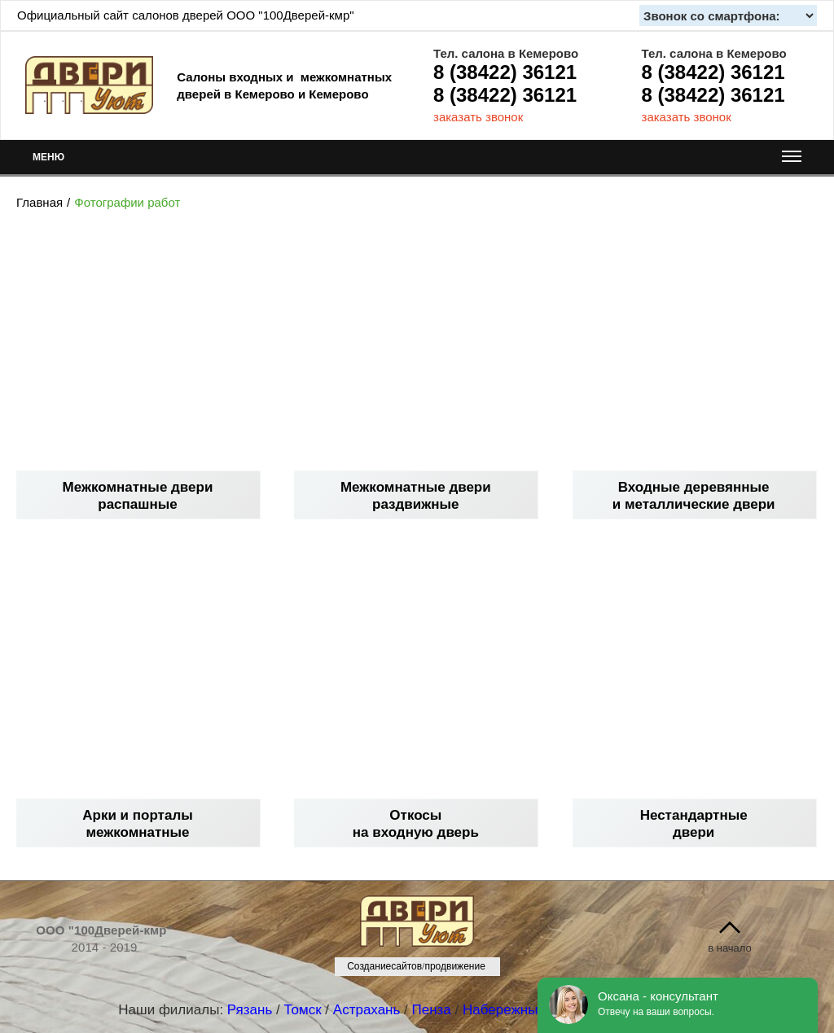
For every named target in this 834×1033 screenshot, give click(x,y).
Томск (302, 1010)
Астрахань (367, 1010)
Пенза (431, 1010)
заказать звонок (478, 117)
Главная (39, 202)
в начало (730, 948)
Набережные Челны (527, 1010)
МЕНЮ (417, 160)
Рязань (249, 1010)
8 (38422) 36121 (505, 72)
